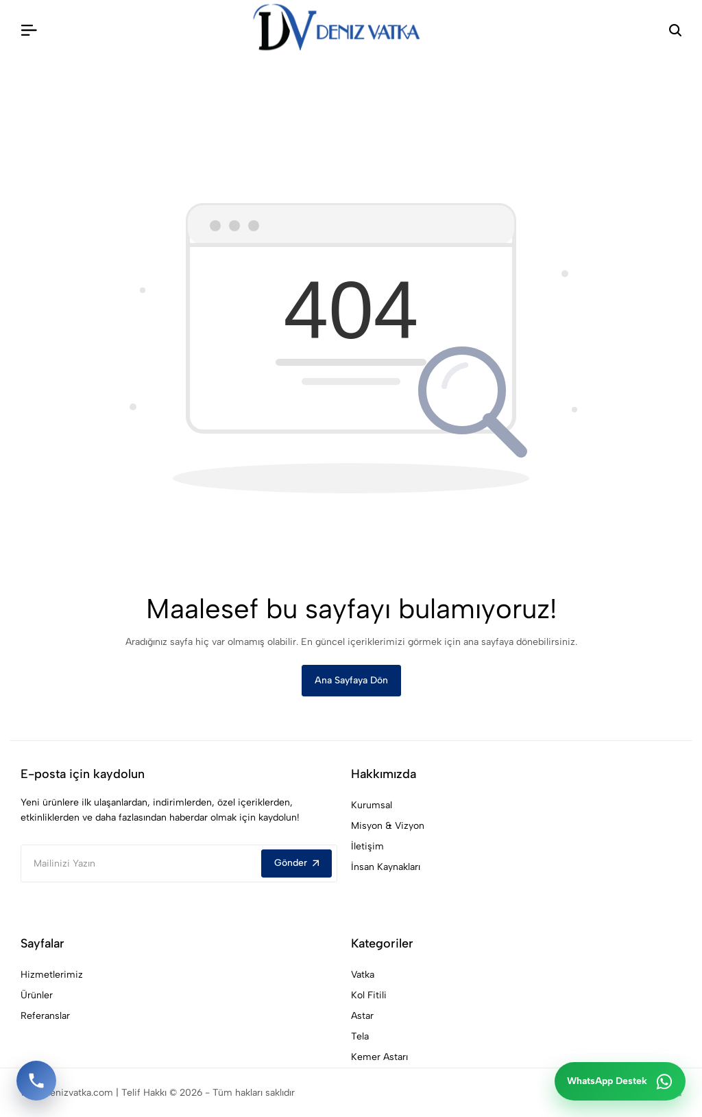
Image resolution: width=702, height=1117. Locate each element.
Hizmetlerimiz (52, 974)
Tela (360, 1036)
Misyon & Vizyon (387, 826)
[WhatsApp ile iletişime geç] (620, 1081)
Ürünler (37, 995)
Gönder (296, 863)
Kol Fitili (369, 995)
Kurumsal (371, 805)
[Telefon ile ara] (36, 1081)
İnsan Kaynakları (385, 867)
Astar (362, 1016)
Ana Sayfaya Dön (351, 680)
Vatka (362, 974)
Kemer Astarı (379, 1057)
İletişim (367, 846)
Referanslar (45, 1016)
